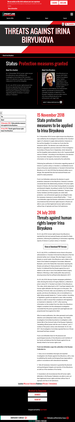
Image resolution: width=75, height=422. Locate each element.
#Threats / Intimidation (50, 384)
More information (12, 8)
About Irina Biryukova (8, 55)
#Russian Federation (30, 384)
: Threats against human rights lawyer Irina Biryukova (12, 130)
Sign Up (37, 399)
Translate (71, 24)
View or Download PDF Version (56, 246)
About (2, 120)
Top (2, 116)
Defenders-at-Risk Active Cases (55, 418)
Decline (63, 2)
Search (65, 18)
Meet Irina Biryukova (51, 102)
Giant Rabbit (43, 410)
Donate (28, 18)
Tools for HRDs (10, 18)
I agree (54, 2)
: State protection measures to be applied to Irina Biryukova (13, 124)
